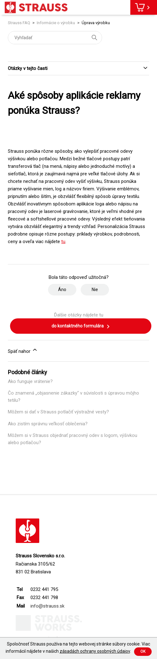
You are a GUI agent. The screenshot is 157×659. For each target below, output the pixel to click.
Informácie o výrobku (56, 22)
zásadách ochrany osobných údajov (95, 651)
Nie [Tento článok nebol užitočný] (95, 289)
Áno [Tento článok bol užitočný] (62, 289)
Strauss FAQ (19, 22)
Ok (142, 651)
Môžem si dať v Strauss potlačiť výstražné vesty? (58, 412)
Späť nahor (23, 350)
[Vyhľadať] (55, 37)
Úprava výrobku (96, 22)
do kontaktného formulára (80, 326)
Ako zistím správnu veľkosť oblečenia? (48, 424)
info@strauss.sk (47, 606)
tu (63, 241)
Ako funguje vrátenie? (30, 381)
